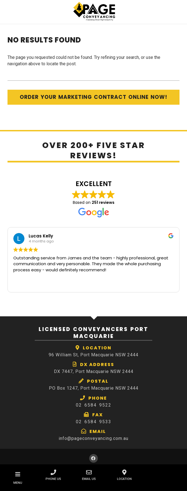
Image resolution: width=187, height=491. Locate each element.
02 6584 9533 (93, 421)
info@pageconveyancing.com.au (93, 438)
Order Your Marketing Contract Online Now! (93, 97)
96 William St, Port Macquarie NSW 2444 (93, 354)
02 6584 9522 (93, 405)
